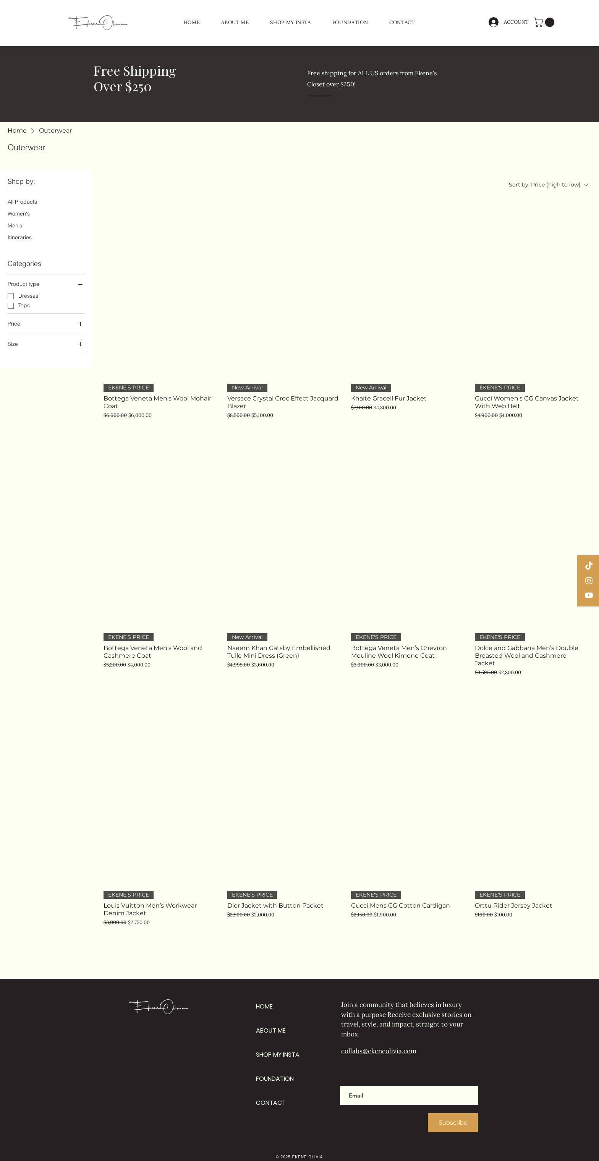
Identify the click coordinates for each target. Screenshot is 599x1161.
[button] (545, 22)
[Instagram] (589, 580)
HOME (264, 1006)
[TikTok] (589, 566)
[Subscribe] (453, 1122)
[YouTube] (589, 595)
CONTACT (271, 1102)
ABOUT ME (271, 1030)
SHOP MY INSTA (278, 1054)
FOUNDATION (275, 1078)
